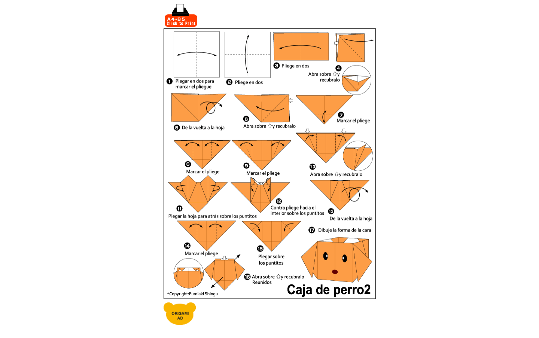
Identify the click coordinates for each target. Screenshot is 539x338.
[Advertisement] (287, 15)
